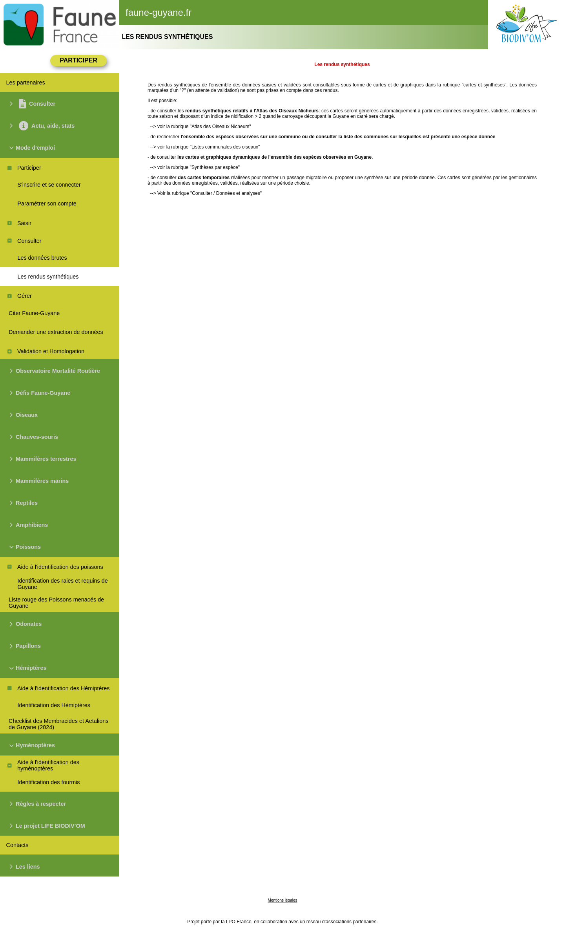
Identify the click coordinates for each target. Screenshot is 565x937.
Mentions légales (282, 900)
